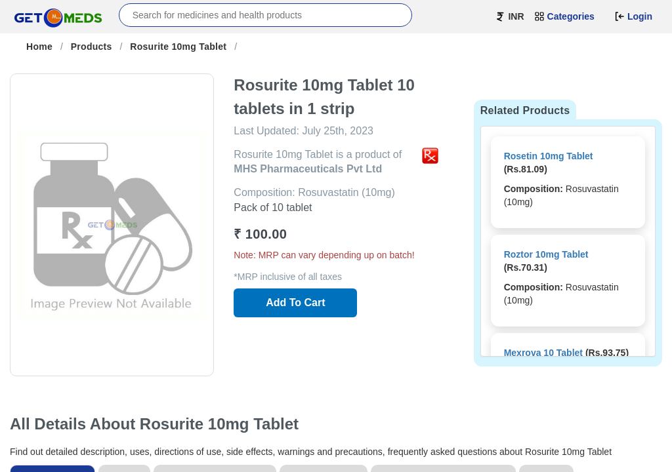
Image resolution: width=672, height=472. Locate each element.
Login (633, 16)
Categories (564, 16)
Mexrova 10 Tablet (543, 352)
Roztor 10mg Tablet (546, 254)
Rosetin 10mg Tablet (548, 156)
